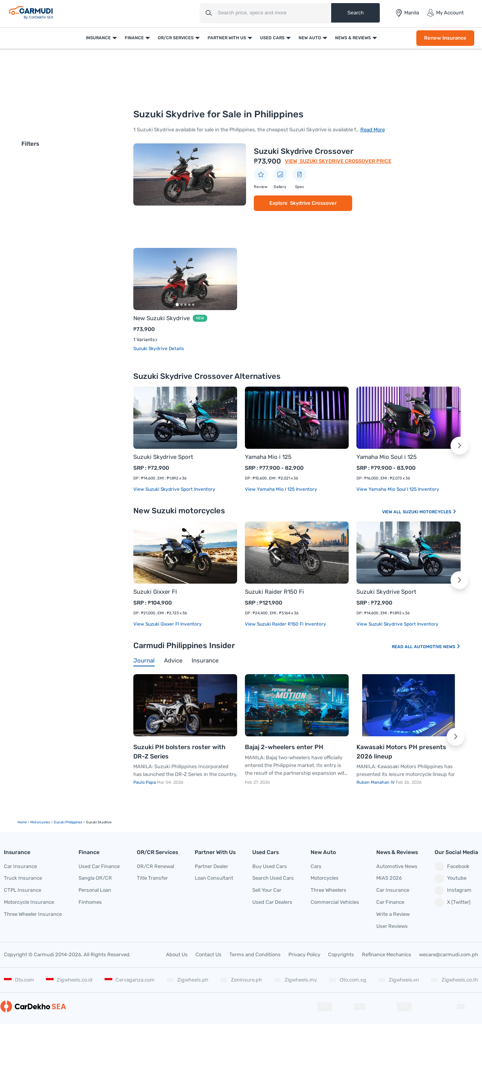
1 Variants (144, 339)
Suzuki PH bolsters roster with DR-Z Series (179, 751)
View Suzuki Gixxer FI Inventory (167, 624)
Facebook (452, 866)
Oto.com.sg (347, 980)
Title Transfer (152, 878)
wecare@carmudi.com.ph (448, 954)
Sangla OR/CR (95, 878)
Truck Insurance (23, 878)
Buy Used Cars (269, 866)
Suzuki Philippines (68, 822)
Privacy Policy (304, 954)
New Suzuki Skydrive (161, 318)
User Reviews (392, 926)
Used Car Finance (99, 866)
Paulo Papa (145, 782)
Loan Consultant (214, 878)
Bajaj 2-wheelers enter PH (284, 747)
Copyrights (341, 954)
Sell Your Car (266, 890)
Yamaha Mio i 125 (268, 456)
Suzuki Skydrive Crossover (303, 151)
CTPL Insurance (22, 890)
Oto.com (19, 980)
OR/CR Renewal (155, 866)
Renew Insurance (445, 38)
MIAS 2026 (389, 878)
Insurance (98, 37)
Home (22, 822)
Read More (372, 130)
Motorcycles (325, 878)
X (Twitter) (452, 902)
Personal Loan (95, 890)
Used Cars (272, 37)
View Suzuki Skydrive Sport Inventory (174, 489)
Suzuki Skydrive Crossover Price (345, 161)
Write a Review (393, 914)
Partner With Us (227, 37)
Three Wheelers (328, 890)
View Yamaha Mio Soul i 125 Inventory (397, 489)
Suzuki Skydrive (151, 348)
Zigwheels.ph (187, 980)
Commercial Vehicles (335, 902)
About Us (177, 954)
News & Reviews (353, 37)
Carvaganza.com (130, 980)
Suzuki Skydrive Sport (163, 456)
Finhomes (90, 902)
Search (355, 13)
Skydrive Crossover (313, 203)
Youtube (450, 878)
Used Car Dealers (272, 902)
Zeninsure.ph (241, 980)
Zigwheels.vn (398, 980)
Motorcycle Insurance (29, 902)
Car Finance (390, 902)
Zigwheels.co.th (454, 980)
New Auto (310, 37)
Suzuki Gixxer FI (155, 591)
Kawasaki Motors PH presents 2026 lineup (401, 751)
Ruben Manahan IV (376, 782)
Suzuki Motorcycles (430, 511)
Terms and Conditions (255, 954)
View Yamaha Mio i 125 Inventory (281, 489)
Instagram (453, 890)
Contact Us (209, 954)
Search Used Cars (273, 878)
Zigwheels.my (295, 980)
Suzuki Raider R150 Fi (274, 591)
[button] (459, 446)
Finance (134, 37)
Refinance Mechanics (386, 954)
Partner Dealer (211, 866)
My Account (445, 13)
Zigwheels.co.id (69, 980)
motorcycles (40, 822)
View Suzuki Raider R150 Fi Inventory (285, 624)
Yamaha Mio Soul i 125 (386, 456)
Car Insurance (20, 866)
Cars (316, 866)
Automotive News (437, 646)
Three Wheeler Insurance (33, 914)
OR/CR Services (176, 37)
